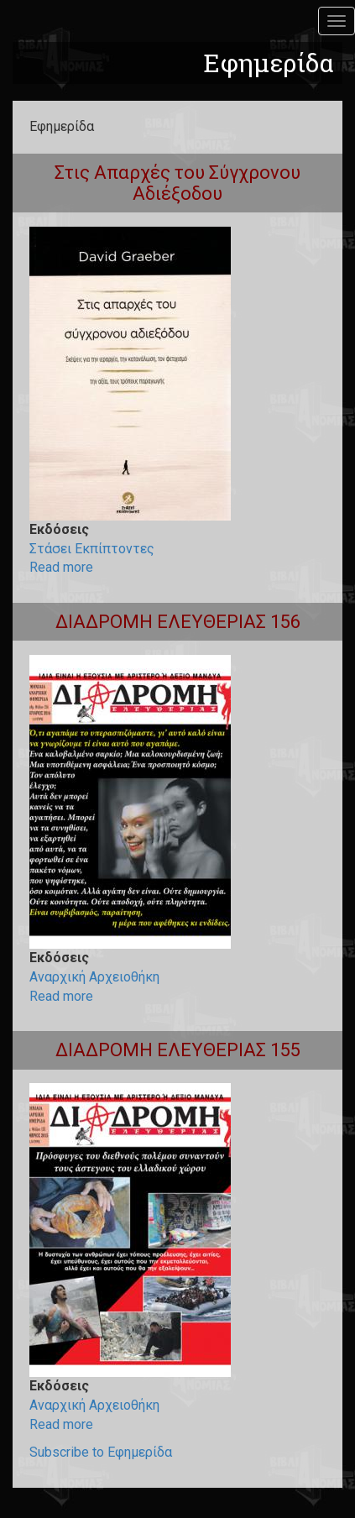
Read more (61, 567)
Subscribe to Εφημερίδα (100, 1452)
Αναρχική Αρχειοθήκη (94, 977)
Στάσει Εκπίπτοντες (91, 549)
